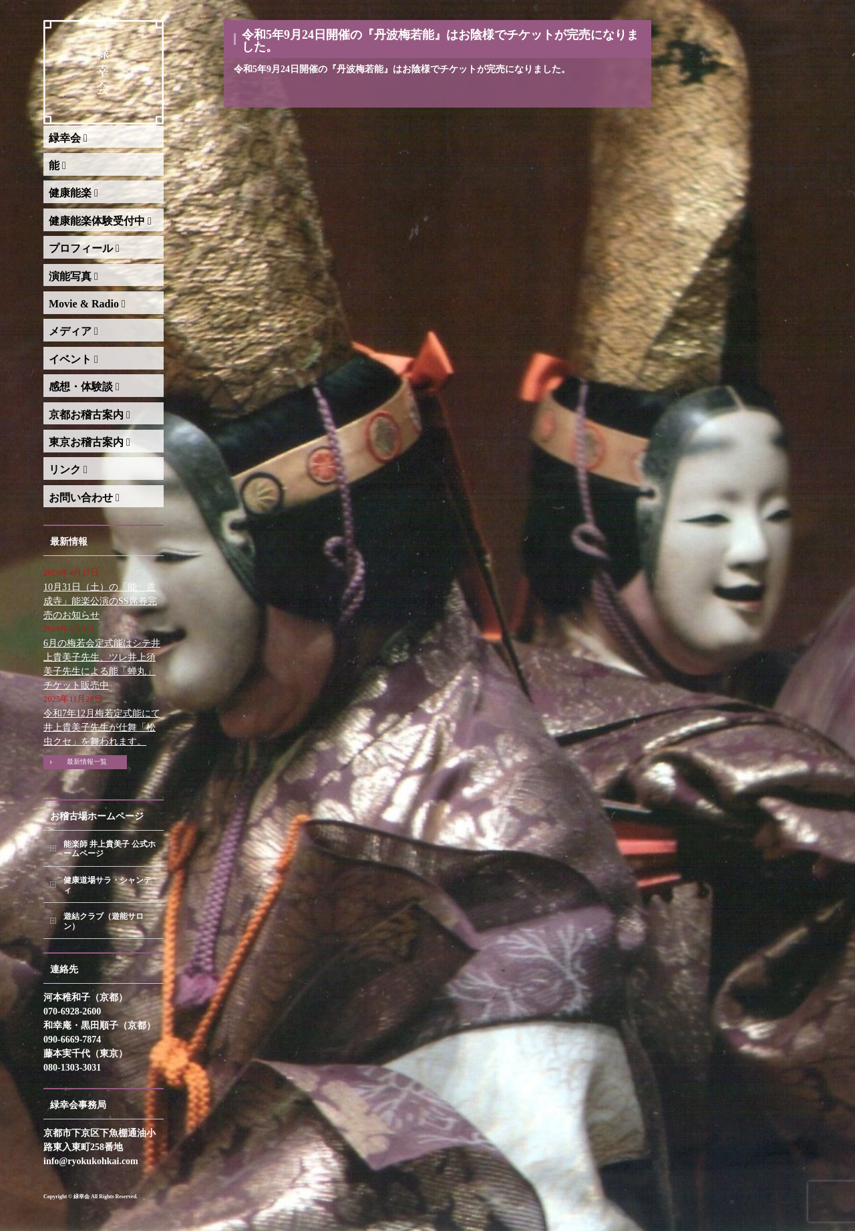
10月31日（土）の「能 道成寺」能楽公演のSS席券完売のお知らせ (100, 601)
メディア (73, 331)
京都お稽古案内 (89, 414)
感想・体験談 (84, 386)
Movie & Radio (87, 303)
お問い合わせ (84, 497)
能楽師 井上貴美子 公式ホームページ (109, 849)
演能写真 (73, 276)
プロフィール (84, 248)
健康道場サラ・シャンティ (107, 885)
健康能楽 (73, 192)
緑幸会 (68, 138)
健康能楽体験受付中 (100, 221)
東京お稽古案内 (89, 442)
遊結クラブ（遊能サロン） (103, 921)
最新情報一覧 (87, 761)
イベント (73, 359)
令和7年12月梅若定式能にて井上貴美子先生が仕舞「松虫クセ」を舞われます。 (101, 727)
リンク (68, 469)
